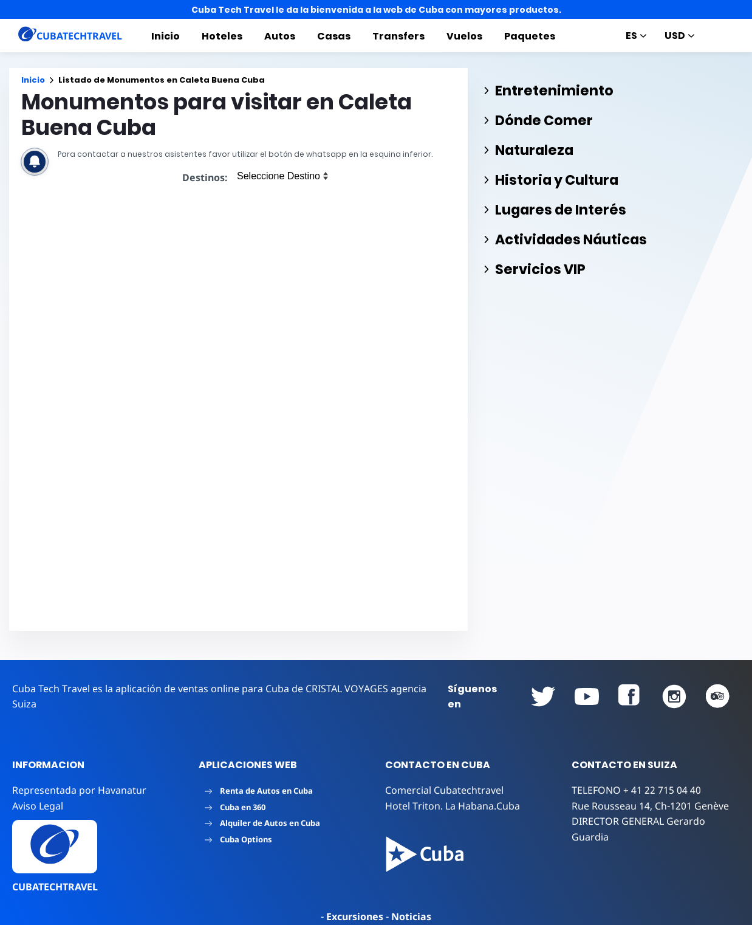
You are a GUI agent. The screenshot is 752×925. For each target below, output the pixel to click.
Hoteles (222, 36)
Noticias (411, 916)
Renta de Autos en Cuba (259, 790)
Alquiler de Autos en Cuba (262, 822)
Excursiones (354, 916)
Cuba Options (238, 839)
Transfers (398, 36)
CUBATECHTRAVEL (55, 886)
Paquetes (529, 36)
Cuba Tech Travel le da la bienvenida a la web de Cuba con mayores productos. (376, 9)
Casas (333, 36)
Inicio (165, 36)
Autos (279, 36)
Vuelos (464, 36)
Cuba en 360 (235, 807)
